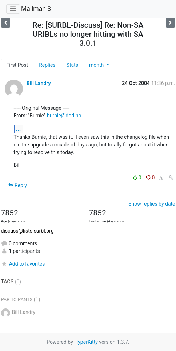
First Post (17, 65)
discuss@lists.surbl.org (27, 231)
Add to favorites (23, 264)
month (97, 65)
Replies (47, 65)
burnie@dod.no (64, 115)
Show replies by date (151, 204)
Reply (17, 185)
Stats (72, 65)
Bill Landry (39, 83)
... (18, 128)
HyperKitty (86, 342)
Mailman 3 (36, 8)
